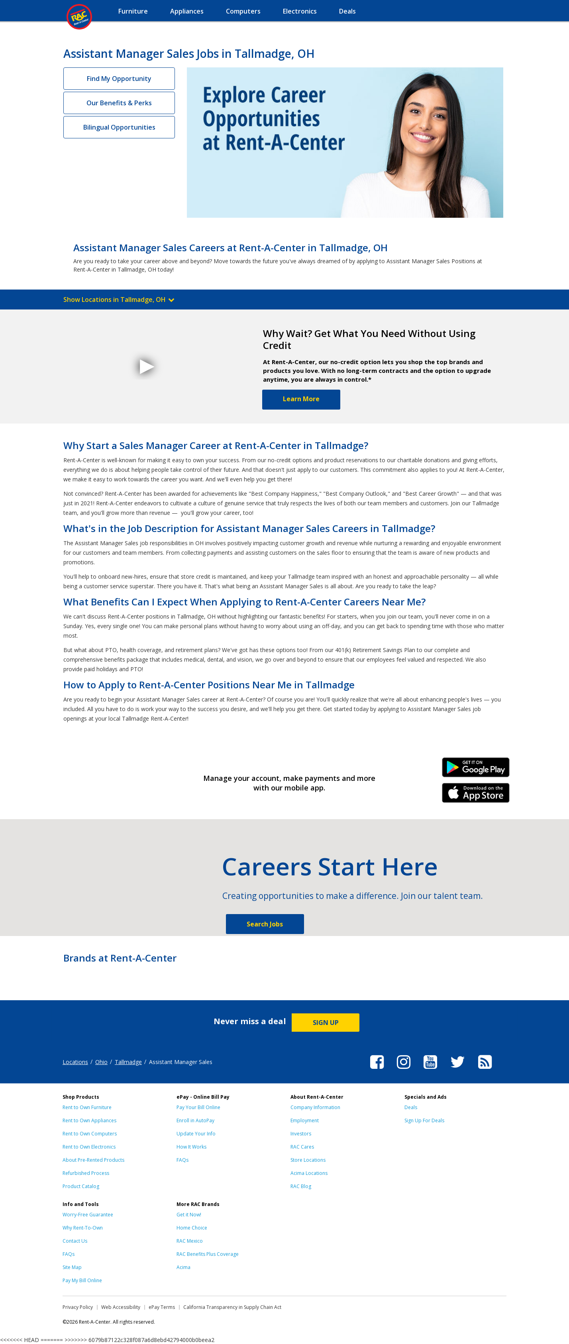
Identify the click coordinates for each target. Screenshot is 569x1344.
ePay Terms (162, 1307)
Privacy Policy (78, 1307)
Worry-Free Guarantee (88, 1214)
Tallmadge (128, 1062)
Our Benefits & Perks (119, 103)
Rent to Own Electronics (89, 1146)
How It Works (191, 1146)
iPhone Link (475, 795)
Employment (304, 1120)
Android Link (476, 770)
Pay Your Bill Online (198, 1107)
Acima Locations (309, 1173)
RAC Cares (302, 1146)
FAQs (182, 1160)
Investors (300, 1133)
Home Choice (192, 1227)
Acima (183, 1267)
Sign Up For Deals (424, 1120)
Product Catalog (81, 1186)
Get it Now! (189, 1214)
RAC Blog (300, 1186)
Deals (410, 1107)
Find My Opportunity (119, 78)
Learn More (301, 398)
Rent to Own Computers (90, 1133)
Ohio (101, 1062)
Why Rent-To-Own (83, 1227)
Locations (75, 1062)
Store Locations (308, 1160)
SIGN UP (326, 1022)
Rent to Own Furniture (87, 1107)
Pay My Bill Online (82, 1280)
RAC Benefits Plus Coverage (208, 1254)
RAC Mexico (190, 1241)
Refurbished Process (86, 1173)
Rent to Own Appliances (89, 1120)
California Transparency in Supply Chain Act (232, 1307)
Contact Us (75, 1241)
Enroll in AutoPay (195, 1120)
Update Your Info (196, 1133)
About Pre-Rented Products (93, 1160)
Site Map (72, 1267)
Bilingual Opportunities (119, 127)
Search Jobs (265, 924)
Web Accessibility (120, 1307)
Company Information (315, 1107)
